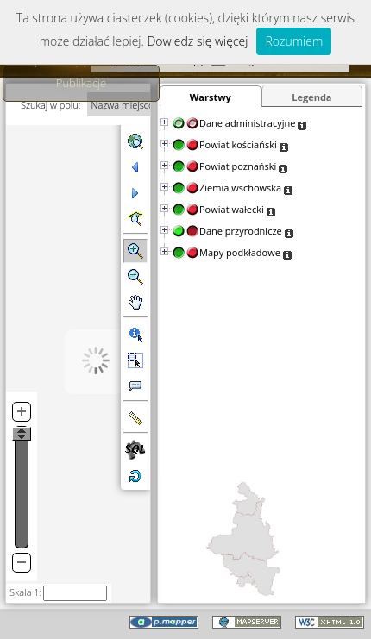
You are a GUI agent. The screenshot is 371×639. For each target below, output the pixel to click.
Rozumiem (294, 41)
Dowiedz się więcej (197, 41)
